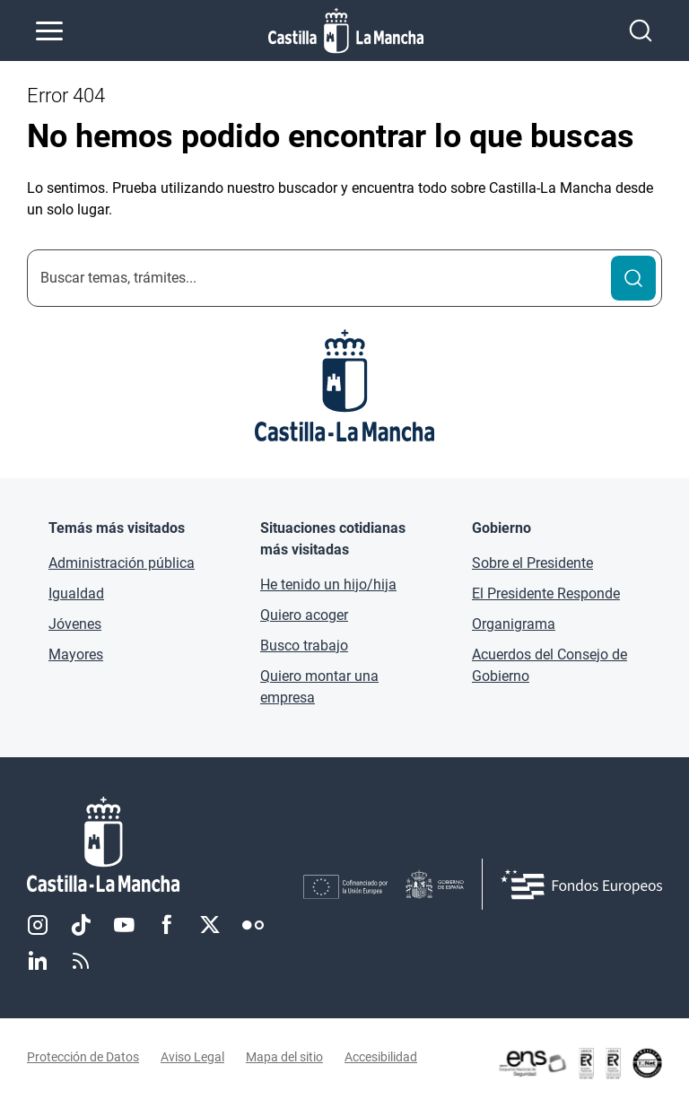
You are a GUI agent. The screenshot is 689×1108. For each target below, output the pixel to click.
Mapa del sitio (284, 1057)
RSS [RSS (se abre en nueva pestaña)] (80, 961)
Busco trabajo (304, 645)
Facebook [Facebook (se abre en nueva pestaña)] (166, 925)
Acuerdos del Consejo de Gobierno (549, 665)
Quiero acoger (304, 615)
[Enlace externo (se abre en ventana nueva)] (579, 1063)
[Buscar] (633, 278)
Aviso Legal (192, 1057)
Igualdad (76, 593)
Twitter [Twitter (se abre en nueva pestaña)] (209, 925)
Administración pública (121, 562)
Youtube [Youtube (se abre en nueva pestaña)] (123, 925)
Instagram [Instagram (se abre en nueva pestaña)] (37, 925)
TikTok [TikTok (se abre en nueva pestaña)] (80, 925)
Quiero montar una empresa (319, 686)
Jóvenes (74, 624)
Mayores (75, 654)
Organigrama (513, 624)
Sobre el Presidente (532, 562)
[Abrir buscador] (640, 30)
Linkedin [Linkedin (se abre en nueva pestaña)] (37, 961)
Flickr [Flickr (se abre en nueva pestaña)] (253, 925)
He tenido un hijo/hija (328, 584)
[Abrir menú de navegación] (49, 30)
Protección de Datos (83, 1057)
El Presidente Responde (546, 593)
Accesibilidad (380, 1057)
